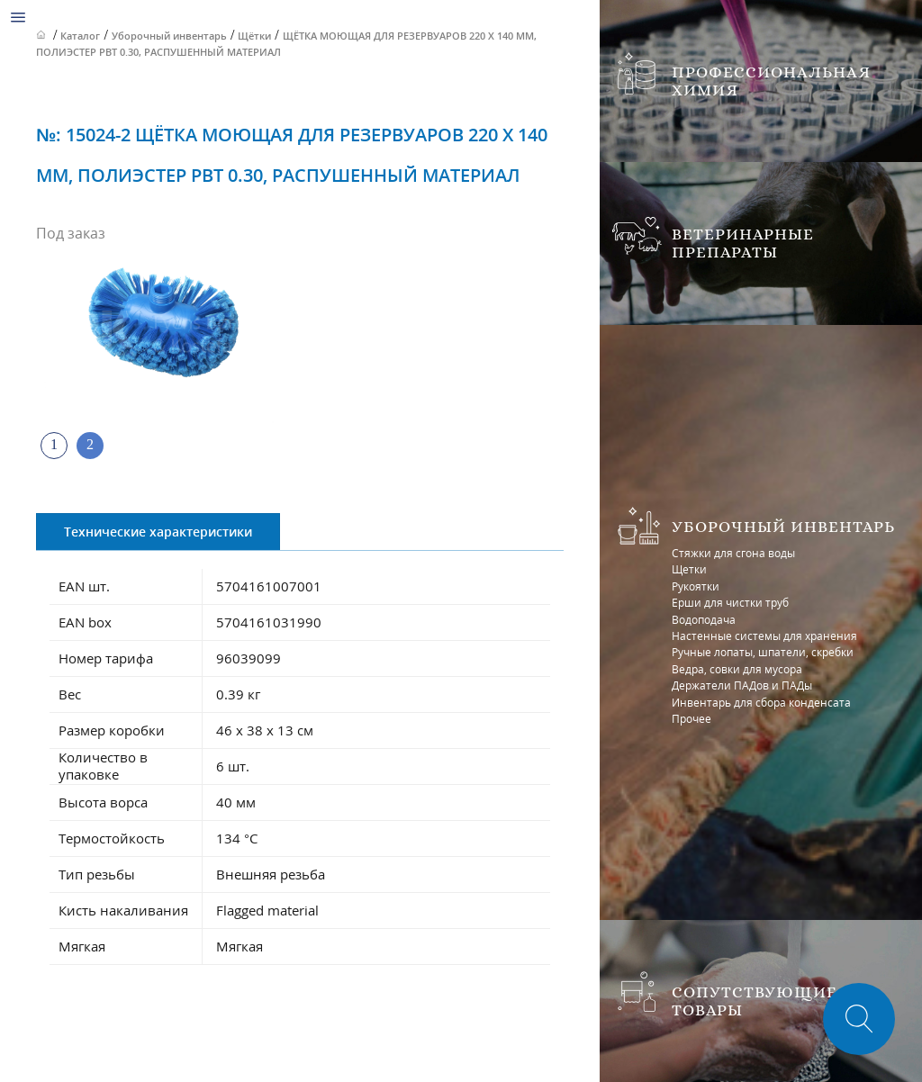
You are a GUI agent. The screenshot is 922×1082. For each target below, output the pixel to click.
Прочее (691, 718)
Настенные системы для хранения (764, 636)
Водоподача (704, 619)
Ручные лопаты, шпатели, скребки (763, 652)
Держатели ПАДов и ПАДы (742, 685)
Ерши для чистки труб (730, 602)
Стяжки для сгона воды (733, 553)
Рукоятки (695, 586)
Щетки (689, 569)
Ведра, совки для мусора (737, 669)
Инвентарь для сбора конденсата (761, 702)
